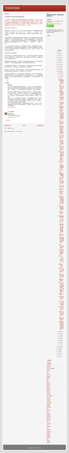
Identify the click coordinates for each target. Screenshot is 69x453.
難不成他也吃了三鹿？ (61, 162)
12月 (60, 73)
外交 (48, 408)
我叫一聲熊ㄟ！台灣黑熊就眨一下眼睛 (61, 303)
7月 (60, 333)
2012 (59, 64)
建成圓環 (48, 415)
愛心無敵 (48, 394)
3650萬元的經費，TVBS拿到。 (61, 193)
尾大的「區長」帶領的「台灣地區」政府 (61, 270)
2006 (59, 347)
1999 (59, 356)
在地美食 (48, 400)
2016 (59, 57)
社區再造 (48, 431)
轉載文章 (48, 420)
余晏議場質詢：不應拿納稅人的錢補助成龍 (61, 252)
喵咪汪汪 (48, 391)
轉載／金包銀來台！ (61, 189)
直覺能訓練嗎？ (61, 235)
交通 (48, 373)
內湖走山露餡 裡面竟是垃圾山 (61, 182)
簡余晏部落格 (12, 8)
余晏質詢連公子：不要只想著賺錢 (61, 148)
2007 (59, 346)
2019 (59, 52)
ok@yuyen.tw (54, 21)
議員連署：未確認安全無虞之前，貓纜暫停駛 (61, 93)
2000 (59, 354)
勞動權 (48, 440)
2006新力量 (49, 402)
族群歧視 (48, 389)
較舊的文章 (40, 125)
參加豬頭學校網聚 (61, 280)
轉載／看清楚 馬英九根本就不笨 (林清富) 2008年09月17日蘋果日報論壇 (61, 200)
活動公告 (48, 387)
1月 (60, 343)
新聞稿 (48, 386)
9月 (60, 78)
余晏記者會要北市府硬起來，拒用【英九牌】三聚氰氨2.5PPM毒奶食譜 (61, 130)
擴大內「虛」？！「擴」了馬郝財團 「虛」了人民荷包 (61, 259)
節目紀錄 (48, 362)
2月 (60, 342)
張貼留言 (8, 120)
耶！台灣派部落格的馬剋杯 (61, 103)
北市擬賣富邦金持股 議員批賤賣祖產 (61, 167)
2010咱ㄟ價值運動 (50, 368)
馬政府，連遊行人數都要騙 (61, 318)
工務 (48, 381)
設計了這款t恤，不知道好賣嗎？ (61, 137)
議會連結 (48, 434)
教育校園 (48, 407)
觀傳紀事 (48, 410)
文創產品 (48, 429)
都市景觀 (48, 384)
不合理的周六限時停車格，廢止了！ (61, 99)
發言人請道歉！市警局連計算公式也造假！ (61, 314)
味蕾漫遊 (48, 426)
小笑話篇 (48, 423)
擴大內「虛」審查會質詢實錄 (61, 246)
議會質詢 (48, 366)
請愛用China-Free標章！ (61, 213)
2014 (59, 60)
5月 (60, 336)
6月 (60, 335)
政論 (48, 371)
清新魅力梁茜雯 (61, 294)
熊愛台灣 (48, 413)
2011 (59, 66)
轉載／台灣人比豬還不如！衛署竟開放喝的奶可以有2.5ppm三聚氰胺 (61, 155)
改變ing (48, 378)
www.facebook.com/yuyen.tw (55, 23)
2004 (59, 351)
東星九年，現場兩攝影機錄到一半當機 (61, 174)
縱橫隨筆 (48, 376)
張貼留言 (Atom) (11, 128)
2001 (59, 353)
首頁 (24, 125)
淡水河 (48, 424)
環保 (48, 379)
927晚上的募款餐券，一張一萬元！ (61, 298)
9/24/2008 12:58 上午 (12, 117)
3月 (60, 340)
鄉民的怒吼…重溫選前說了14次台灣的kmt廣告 (61, 82)
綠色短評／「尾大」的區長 (61, 265)
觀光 (48, 411)
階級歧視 (48, 432)
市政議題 (48, 365)
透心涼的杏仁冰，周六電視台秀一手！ (61, 308)
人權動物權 (49, 363)
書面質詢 (48, 403)
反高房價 (48, 437)
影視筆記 (48, 405)
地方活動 (48, 392)
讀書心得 (48, 383)
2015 (59, 59)
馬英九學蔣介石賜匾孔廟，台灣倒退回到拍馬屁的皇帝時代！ (61, 116)
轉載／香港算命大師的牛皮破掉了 (61, 276)
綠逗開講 (48, 442)
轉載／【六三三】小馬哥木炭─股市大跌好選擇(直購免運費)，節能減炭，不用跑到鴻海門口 (61, 287)
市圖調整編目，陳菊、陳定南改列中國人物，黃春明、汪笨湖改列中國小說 (61, 229)
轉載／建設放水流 (61, 178)
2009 (59, 69)
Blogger (39, 447)
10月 (60, 76)
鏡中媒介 (48, 370)
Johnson (9, 111)
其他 (48, 428)
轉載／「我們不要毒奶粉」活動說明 (61, 88)
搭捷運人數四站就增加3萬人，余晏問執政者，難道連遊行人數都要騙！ (61, 325)
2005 (59, 349)
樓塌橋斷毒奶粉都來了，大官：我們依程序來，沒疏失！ (61, 219)
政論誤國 (48, 416)
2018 (59, 53)
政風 (48, 421)
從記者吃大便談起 (61, 111)
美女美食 (48, 418)
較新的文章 (8, 125)
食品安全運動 (49, 395)
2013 (59, 62)
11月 (60, 74)
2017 (59, 55)
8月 (60, 331)
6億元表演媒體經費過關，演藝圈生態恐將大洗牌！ (61, 240)
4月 (60, 338)
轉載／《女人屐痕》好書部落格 (61, 123)
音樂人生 (48, 397)
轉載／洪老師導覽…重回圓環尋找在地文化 (61, 208)
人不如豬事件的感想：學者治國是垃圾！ (61, 142)
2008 (59, 71)
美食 (48, 439)
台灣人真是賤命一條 (61, 186)
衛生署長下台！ (61, 171)
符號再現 (48, 399)
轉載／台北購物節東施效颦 (61, 107)
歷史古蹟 (48, 375)
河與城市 (48, 436)
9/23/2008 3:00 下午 (12, 107)
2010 (59, 67)
